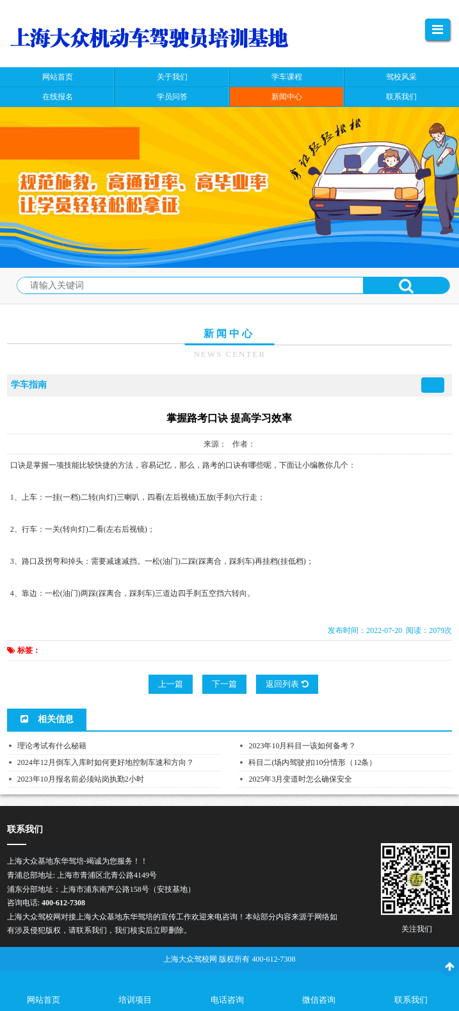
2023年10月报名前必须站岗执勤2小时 (80, 779)
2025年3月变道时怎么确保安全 (300, 779)
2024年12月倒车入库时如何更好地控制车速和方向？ (105, 762)
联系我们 (411, 1000)
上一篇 (170, 684)
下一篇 (224, 684)
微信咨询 (318, 1000)
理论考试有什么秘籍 (51, 745)
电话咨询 (227, 1000)
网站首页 (43, 1000)
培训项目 (135, 1000)
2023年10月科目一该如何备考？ (302, 745)
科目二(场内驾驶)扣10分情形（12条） (312, 762)
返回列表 (287, 684)
